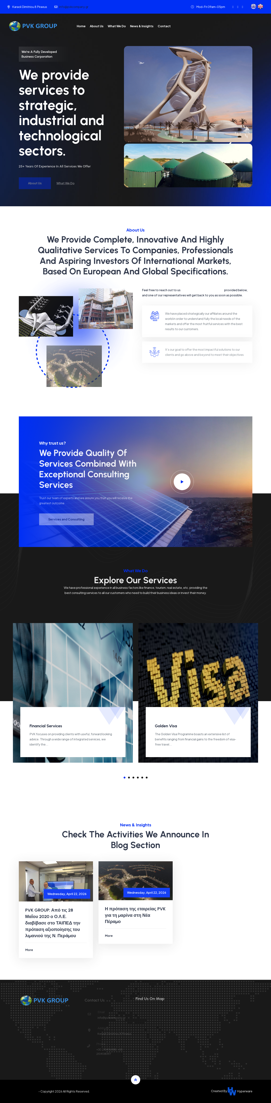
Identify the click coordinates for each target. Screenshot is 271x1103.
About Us (96, 26)
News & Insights (141, 26)
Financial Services (46, 725)
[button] (124, 777)
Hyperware (240, 1091)
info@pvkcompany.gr (73, 7)
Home (81, 26)
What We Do (117, 26)
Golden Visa (166, 725)
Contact (164, 26)
